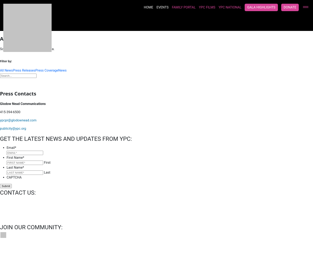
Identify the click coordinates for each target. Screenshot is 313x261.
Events (162, 7)
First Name (15, 158)
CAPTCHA (14, 177)
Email (11, 148)
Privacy (75, 250)
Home (148, 7)
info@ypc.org (9, 201)
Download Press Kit (156, 82)
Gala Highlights (261, 7)
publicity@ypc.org (13, 128)
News (62, 70)
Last (47, 172)
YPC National (230, 7)
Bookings (31, 250)
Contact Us (10, 250)
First (47, 163)
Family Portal (184, 7)
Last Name (15, 167)
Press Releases (24, 70)
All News (6, 70)
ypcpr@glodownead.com (18, 120)
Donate (290, 7)
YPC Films (207, 7)
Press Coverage (46, 70)
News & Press (53, 250)
